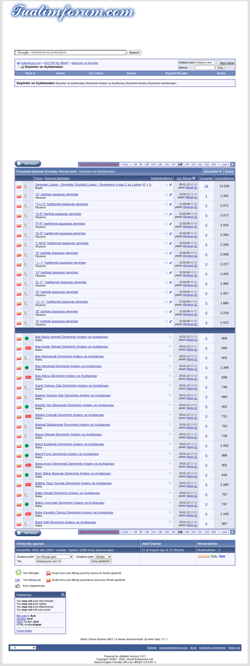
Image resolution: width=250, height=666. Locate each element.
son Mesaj (184, 178)
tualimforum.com (31, 62)
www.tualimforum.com (173, 647)
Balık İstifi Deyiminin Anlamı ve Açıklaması (65, 522)
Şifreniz (183, 67)
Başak (39, 187)
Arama (221, 73)
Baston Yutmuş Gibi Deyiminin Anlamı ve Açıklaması (73, 395)
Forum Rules (24, 630)
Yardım (60, 73)
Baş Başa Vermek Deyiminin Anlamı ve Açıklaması (71, 337)
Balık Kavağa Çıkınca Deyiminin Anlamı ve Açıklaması (74, 512)
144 (153, 164)
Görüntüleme (224, 178)
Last (225, 164)
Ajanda (131, 73)
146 (167, 164)
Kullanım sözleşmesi (212, 647)
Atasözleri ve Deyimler (85, 62)
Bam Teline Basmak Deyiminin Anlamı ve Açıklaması (73, 473)
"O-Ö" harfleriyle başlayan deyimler (60, 233)
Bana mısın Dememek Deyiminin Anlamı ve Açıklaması (74, 463)
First (124, 164)
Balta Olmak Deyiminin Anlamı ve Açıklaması (67, 493)
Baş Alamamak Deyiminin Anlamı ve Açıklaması (69, 356)
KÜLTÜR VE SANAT (56, 62)
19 (206, 186)
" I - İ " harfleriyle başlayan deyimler (60, 262)
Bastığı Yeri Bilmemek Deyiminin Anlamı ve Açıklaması (74, 405)
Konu (38, 178)
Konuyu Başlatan (57, 178)
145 (160, 164)
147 (173, 164)
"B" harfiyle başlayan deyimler (56, 311)
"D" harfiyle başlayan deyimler (56, 292)
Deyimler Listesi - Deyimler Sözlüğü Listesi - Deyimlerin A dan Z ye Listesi (88, 184)
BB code (22, 615)
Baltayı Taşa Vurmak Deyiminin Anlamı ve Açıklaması (73, 483)
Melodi (189, 197)
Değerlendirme (161, 178)
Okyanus (40, 197)
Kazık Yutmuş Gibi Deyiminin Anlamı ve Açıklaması (72, 385)
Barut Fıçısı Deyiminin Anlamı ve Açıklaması (67, 454)
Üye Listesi (96, 73)
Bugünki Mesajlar (177, 73)
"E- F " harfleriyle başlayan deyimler (61, 282)
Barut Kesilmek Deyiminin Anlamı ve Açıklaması (69, 444)
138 (147, 164)
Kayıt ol (30, 73)
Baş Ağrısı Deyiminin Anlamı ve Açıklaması (66, 376)
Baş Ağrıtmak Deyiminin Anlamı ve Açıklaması (68, 366)
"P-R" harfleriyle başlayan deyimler (60, 223)
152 (207, 164)
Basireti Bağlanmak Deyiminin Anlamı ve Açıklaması (72, 424)
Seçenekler (211, 171)
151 (200, 164)
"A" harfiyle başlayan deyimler (56, 321)
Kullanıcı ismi (187, 62)
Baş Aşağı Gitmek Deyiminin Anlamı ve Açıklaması (71, 346)
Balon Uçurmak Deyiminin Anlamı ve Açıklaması (69, 503)
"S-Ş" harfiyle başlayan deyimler (58, 214)
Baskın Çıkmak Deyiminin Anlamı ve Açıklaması (69, 415)
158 (213, 164)
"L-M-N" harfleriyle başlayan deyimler (62, 243)
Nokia (38, 340)
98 (140, 164)
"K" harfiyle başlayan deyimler (56, 253)
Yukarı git (234, 647)
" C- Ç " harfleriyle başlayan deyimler (61, 301)
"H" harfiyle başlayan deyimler (56, 272)
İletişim (152, 647)
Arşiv (193, 647)
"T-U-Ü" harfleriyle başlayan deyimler (61, 204)
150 (193, 164)
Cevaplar (206, 178)
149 (187, 164)
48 (135, 164)
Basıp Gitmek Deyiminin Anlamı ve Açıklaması (68, 434)
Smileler (21, 618)
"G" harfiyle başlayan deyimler (57, 194)
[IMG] (20, 621)
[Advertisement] (125, 35)
